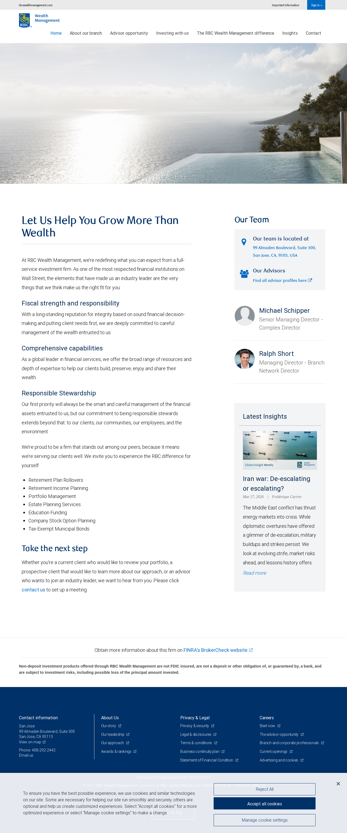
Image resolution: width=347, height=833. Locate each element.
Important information (285, 5)
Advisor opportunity (129, 33)
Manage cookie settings (265, 820)
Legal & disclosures (196, 734)
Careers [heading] (267, 717)
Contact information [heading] (38, 717)
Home (56, 33)
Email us (26, 755)
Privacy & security (195, 725)
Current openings (274, 751)
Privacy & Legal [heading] (195, 717)
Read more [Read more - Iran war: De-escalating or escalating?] (254, 573)
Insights (290, 33)
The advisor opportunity (279, 734)
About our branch (86, 33)
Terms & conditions (196, 742)
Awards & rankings (116, 751)
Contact (313, 33)
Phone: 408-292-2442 (37, 750)
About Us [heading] (110, 717)
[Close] (338, 784)
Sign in (316, 5)
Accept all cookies (264, 803)
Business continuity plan (200, 751)
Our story (109, 725)
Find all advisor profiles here (282, 281)
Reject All (265, 789)
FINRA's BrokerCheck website (216, 650)
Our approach (113, 742)
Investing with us (172, 33)
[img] (173, 113)
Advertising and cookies (279, 760)
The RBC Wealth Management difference (235, 33)
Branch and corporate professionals (290, 742)
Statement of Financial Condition (207, 760)
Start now (268, 725)
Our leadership (113, 734)
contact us (33, 590)
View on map (30, 742)
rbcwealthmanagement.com (36, 5)
